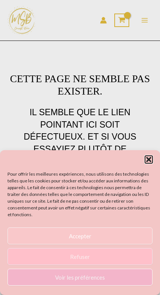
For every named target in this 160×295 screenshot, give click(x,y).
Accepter (80, 236)
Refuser (80, 256)
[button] (149, 159)
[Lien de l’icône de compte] (103, 20)
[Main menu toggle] (145, 20)
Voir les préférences (80, 277)
